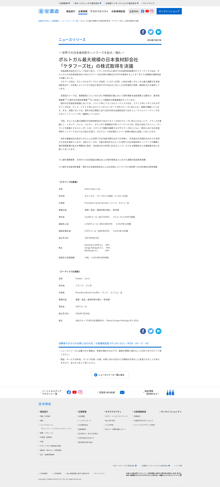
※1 (66, 99)
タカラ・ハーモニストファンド (116, 416)
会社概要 (81, 416)
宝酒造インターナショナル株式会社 (121, 3)
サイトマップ (148, 3)
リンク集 (178, 465)
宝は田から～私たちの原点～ (88, 433)
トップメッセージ (84, 420)
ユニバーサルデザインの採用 (144, 425)
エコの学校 (109, 425)
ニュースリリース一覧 (69, 21)
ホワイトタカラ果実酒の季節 (50, 446)
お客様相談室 (118, 11)
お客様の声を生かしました (143, 420)
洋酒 (41, 441)
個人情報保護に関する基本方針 (78, 473)
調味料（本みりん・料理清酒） (51, 450)
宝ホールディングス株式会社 (87, 3)
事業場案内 (82, 429)
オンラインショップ (169, 11)
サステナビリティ (99, 11)
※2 (89, 99)
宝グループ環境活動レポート (115, 429)
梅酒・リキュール (46, 433)
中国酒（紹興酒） (46, 437)
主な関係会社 (83, 425)
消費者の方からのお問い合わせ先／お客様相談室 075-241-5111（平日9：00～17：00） (104, 343)
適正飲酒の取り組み (85, 442)
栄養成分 (137, 416)
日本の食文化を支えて (86, 438)
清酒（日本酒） (45, 416)
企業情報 (83, 11)
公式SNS (133, 11)
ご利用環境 (57, 473)
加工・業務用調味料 (47, 454)
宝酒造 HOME (43, 21)
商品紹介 (70, 11)
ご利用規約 (44, 473)
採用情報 (64, 3)
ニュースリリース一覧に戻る (111, 374)
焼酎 (41, 420)
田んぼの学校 (110, 420)
